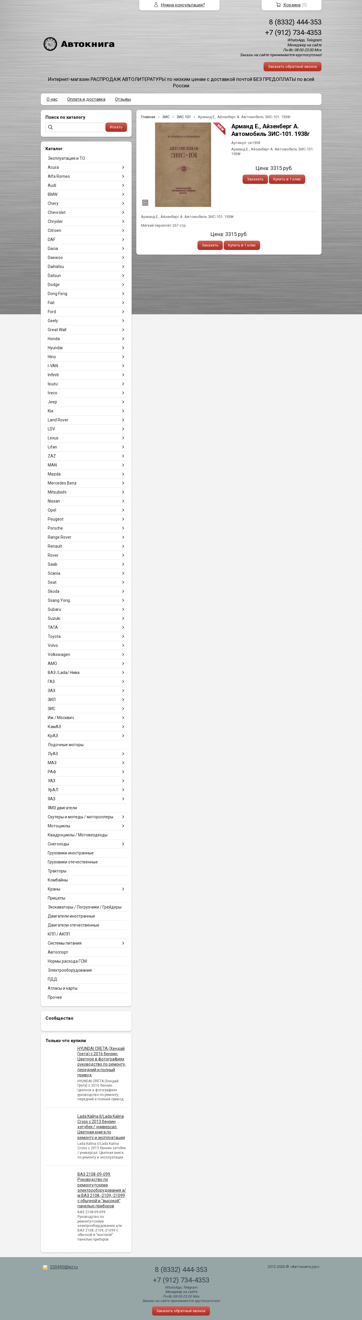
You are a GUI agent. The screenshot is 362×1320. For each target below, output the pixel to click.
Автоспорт (58, 952)
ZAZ (52, 456)
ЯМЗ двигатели (62, 808)
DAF (51, 239)
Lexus (53, 438)
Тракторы (57, 871)
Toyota (54, 636)
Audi (52, 185)
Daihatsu (56, 266)
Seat (52, 582)
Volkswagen (59, 654)
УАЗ (51, 780)
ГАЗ (51, 681)
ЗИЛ (52, 699)
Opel (52, 510)
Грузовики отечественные (73, 862)
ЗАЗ (51, 690)
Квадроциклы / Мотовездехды (77, 835)
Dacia (53, 248)
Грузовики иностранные (71, 853)
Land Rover (58, 420)
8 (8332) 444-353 (295, 22)
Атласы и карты (62, 988)
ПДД (52, 979)
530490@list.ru (64, 1267)
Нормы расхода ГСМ (67, 961)
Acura (53, 167)
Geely (53, 320)
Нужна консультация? (183, 5)
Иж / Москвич (61, 717)
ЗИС (51, 708)
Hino (52, 356)
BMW (52, 194)
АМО (52, 663)
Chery (53, 203)
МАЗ (52, 762)
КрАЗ (53, 735)
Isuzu (53, 384)
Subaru (54, 609)
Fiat (51, 302)
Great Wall (57, 329)
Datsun (54, 275)
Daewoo (55, 257)
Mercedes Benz (62, 483)
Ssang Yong (59, 600)
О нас (52, 99)
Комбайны (58, 880)
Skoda (53, 591)
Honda (54, 338)
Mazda (54, 474)
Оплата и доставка (86, 99)
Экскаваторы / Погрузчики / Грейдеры (84, 907)
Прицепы (56, 898)
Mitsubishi (57, 492)
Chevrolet (57, 212)
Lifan (52, 447)
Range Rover (59, 537)
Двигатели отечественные (73, 925)
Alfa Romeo (59, 176)
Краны (54, 889)
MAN (52, 465)
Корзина (292, 5)
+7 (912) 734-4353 (293, 33)
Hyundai (55, 347)
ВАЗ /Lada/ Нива (64, 672)
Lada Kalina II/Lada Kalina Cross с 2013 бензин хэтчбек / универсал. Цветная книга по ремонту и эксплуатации (101, 1127)
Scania (54, 573)
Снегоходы (58, 844)
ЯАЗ (51, 798)
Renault (55, 546)
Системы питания (65, 943)
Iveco (52, 393)
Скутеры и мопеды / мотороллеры (80, 817)
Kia (50, 411)
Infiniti (53, 374)
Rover (53, 555)
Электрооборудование (70, 970)
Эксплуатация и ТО (66, 158)
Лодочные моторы (66, 744)
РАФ (52, 771)
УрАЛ (53, 789)
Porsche (55, 528)
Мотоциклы (59, 826)
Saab (52, 564)
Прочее (55, 997)
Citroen (54, 230)
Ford (52, 311)
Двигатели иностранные (71, 916)
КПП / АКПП (59, 934)
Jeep (52, 402)
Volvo (53, 645)
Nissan (54, 501)
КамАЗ (54, 726)
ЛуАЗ (53, 753)
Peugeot (55, 519)
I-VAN (53, 365)
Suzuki (54, 618)
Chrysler (55, 221)
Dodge (54, 284)
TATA (53, 627)
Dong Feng (57, 293)
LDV (51, 429)
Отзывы (123, 99)
